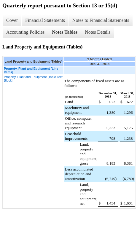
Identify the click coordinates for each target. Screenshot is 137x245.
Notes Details (98, 32)
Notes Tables (64, 32)
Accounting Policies (25, 32)
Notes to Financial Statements (100, 20)
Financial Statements (45, 20)
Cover (12, 20)
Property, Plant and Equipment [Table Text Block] (33, 78)
